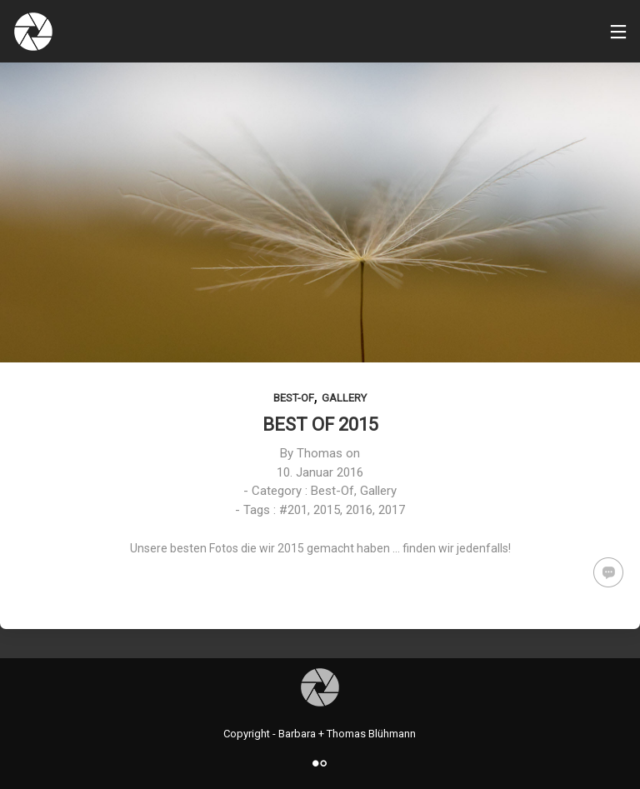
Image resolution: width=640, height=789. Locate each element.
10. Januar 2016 (320, 472)
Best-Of (293, 398)
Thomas (319, 453)
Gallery (344, 398)
